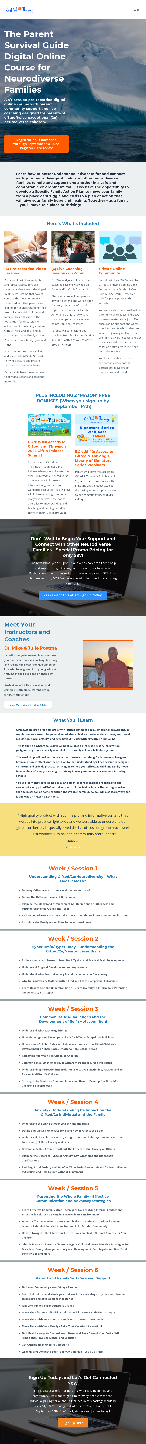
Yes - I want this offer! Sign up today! (73, 595)
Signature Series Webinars (91, 481)
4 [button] (79, 847)
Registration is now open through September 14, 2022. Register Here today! (36, 144)
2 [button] (71, 847)
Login (136, 9)
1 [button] (66, 847)
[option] (73, 825)
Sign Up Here (73, 1423)
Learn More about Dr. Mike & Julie (28, 705)
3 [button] (75, 847)
